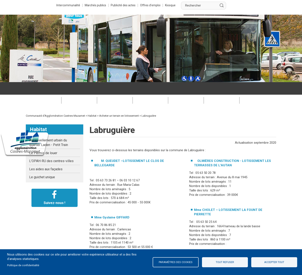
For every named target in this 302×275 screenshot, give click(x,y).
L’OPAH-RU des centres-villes (51, 148)
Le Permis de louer (43, 140)
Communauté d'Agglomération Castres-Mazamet (55, 103)
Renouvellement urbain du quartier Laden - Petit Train (48, 130)
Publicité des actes (171, 5)
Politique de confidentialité (23, 265)
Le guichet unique (42, 165)
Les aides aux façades (45, 157)
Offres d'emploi (199, 5)
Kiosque (220, 5)
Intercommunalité (115, 5)
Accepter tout (274, 262)
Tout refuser (225, 262)
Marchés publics (143, 5)
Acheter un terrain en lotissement (119, 103)
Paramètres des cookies (176, 262)
